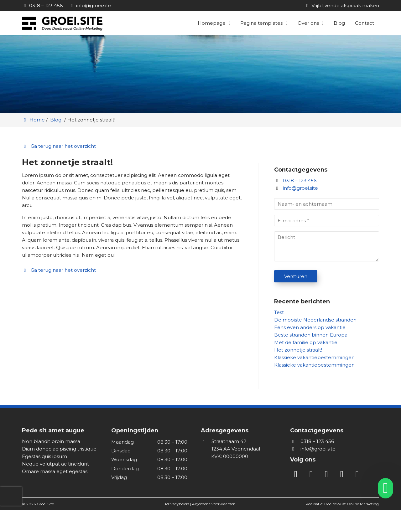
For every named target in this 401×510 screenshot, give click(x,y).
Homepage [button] (212, 23)
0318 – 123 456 (295, 180)
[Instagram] (313, 475)
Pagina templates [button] (261, 23)
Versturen (295, 276)
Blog (339, 23)
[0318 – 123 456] (42, 5)
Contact (364, 23)
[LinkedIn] (297, 475)
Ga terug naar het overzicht (59, 146)
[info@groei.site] (90, 5)
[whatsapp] (383, 488)
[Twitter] (344, 475)
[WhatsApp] (359, 475)
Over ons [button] (308, 23)
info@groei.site (300, 188)
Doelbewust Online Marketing (351, 504)
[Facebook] (328, 475)
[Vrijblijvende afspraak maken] (341, 5)
